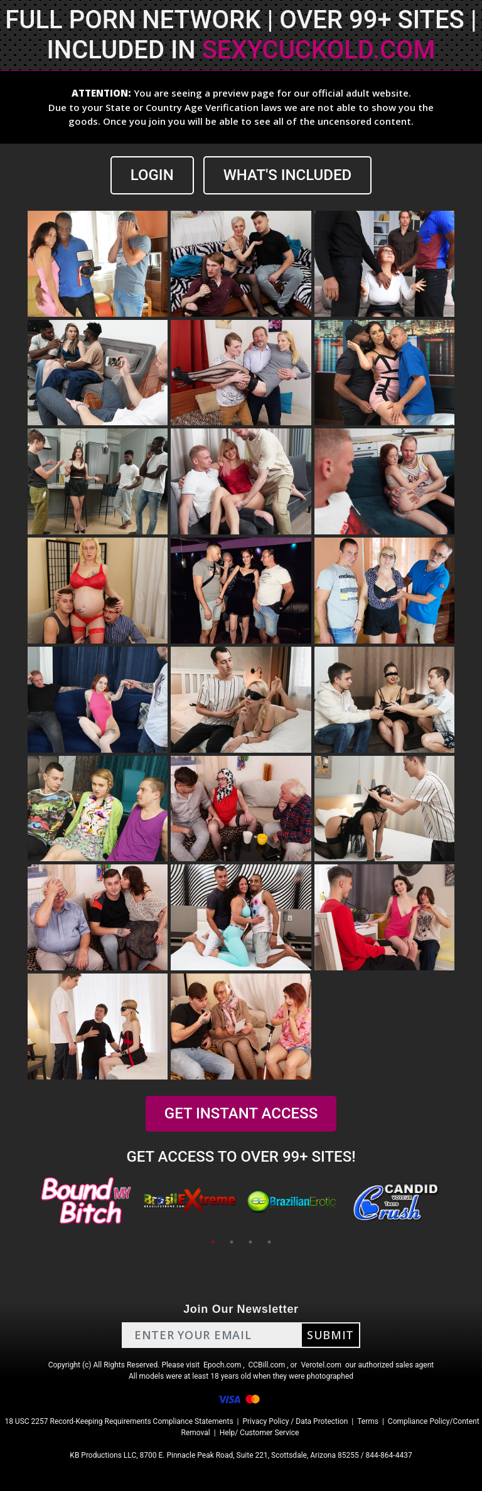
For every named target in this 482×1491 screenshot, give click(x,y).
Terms (367, 1421)
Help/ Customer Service (259, 1432)
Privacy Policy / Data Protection (295, 1421)
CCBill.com (267, 1365)
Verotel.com (321, 1365)
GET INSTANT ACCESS (241, 1113)
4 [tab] (269, 1242)
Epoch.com (222, 1365)
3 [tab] (250, 1242)
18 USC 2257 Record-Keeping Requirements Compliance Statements (118, 1421)
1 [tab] (212, 1242)
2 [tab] (231, 1242)
